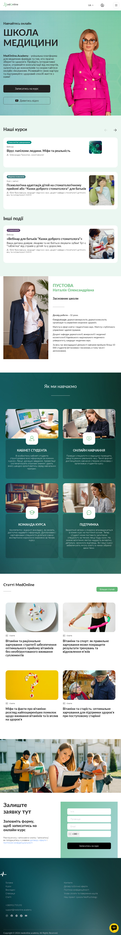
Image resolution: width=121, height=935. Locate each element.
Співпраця (10, 893)
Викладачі (10, 889)
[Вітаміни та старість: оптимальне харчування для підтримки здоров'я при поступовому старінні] (89, 698)
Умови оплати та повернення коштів (81, 893)
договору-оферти (38, 840)
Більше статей (107, 589)
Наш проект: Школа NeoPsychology (80, 897)
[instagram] (6, 915)
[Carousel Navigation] (110, 130)
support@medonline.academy (19, 909)
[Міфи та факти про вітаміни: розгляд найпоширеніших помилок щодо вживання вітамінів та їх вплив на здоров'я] (32, 698)
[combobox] (73, 834)
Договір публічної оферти (76, 886)
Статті (8, 897)
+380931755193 (14, 905)
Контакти (68, 882)
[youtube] (26, 915)
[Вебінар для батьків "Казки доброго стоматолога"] (60, 244)
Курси (8, 886)
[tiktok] (21, 915)
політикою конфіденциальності (18, 842)
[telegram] (16, 915)
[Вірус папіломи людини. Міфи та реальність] (60, 152)
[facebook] (11, 915)
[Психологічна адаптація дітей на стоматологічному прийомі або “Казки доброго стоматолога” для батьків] (60, 190)
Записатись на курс (89, 845)
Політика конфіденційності (76, 889)
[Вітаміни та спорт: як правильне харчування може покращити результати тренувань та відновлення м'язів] (89, 632)
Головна (9, 882)
